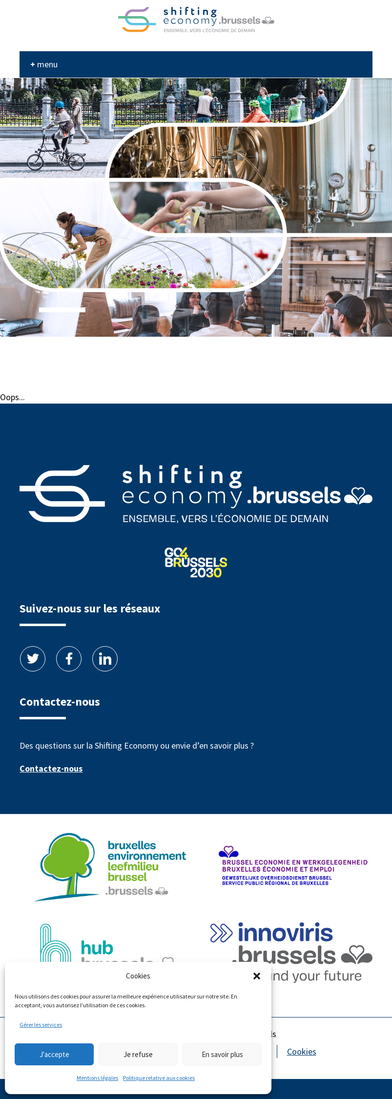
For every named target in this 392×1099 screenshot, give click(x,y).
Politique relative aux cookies (159, 1077)
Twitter (32, 659)
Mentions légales (97, 1077)
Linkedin (105, 659)
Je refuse (138, 1054)
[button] (257, 976)
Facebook (69, 659)
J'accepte (54, 1054)
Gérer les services (41, 1024)
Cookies (301, 1051)
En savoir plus (222, 1054)
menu (47, 64)
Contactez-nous (51, 768)
